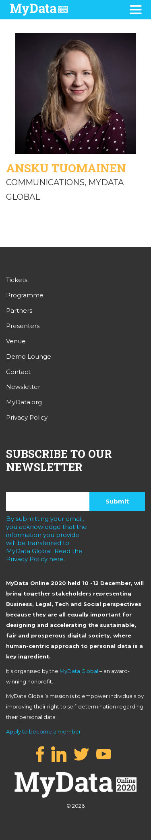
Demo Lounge (28, 356)
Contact (18, 372)
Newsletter (23, 387)
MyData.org (24, 402)
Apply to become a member (43, 731)
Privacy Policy (27, 417)
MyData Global (79, 671)
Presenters (22, 326)
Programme (24, 295)
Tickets (16, 280)
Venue (16, 341)
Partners (19, 310)
